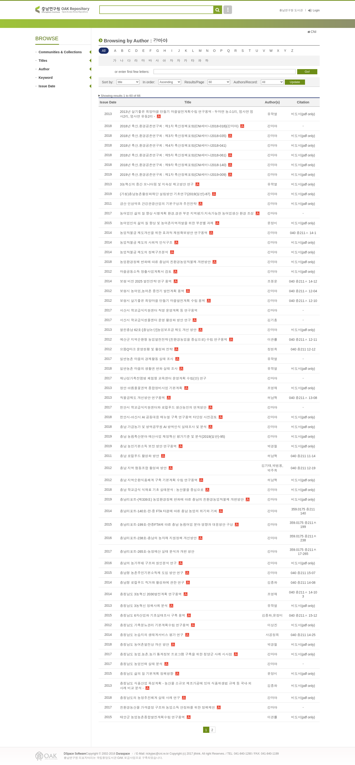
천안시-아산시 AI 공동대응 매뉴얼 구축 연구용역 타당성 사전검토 (168, 417)
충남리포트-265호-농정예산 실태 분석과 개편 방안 (157, 551)
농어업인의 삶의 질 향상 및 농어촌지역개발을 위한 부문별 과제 (167, 223)
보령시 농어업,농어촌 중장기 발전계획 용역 (152, 291)
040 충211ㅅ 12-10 (303, 301)
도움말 (227, 9)
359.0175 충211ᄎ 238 (303, 538)
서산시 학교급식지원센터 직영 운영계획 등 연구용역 (158, 310)
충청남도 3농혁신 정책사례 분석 (144, 606)
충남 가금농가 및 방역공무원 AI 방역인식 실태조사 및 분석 (163, 427)
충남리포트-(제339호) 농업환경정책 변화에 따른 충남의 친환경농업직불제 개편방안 (182, 499)
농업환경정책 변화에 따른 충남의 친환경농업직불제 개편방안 (165, 262)
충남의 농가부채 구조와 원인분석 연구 (148, 563)
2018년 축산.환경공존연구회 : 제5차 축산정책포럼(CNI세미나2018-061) (173, 155)
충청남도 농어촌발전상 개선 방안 (144, 644)
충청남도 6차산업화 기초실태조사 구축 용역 (152, 615)
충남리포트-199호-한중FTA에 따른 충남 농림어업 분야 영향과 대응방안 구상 (176, 524)
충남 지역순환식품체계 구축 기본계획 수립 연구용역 (158, 480)
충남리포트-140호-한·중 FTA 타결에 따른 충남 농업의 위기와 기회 (168, 511)
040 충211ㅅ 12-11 (303, 339)
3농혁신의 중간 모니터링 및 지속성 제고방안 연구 (157, 184)
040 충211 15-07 (303, 573)
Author (44, 69)
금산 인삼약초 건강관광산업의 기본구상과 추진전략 (158, 204)
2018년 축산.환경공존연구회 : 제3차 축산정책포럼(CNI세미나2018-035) (173, 136)
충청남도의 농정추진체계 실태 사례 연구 (150, 698)
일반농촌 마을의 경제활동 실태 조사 (146, 359)
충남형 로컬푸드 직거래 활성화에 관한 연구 (152, 582)
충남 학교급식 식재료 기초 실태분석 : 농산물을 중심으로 (162, 490)
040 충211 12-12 (303, 349)
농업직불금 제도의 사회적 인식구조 (146, 242)
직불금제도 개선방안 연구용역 (142, 398)
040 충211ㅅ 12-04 (303, 291)
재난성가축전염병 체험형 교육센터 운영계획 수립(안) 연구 (163, 378)
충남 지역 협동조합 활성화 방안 (143, 468)
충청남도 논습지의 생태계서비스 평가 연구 (151, 635)
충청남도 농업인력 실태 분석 (141, 664)
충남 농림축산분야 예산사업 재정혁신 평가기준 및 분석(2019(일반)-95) (172, 436)
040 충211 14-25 (303, 635)
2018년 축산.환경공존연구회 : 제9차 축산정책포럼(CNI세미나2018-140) (173, 165)
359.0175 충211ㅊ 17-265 (303, 552)
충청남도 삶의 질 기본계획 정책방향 (146, 674)
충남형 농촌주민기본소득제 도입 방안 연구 (151, 573)
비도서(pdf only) (303, 114)
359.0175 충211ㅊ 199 (303, 525)
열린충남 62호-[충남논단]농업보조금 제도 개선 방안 (158, 330)
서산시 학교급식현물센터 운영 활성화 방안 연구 (155, 320)
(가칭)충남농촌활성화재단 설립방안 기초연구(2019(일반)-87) (165, 194)
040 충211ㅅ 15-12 (303, 615)
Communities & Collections (60, 52)
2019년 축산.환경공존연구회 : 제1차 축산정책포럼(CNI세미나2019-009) (173, 175)
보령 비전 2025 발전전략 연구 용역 (146, 281)
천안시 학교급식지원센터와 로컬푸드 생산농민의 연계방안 (163, 407)
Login (316, 10)
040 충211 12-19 (303, 468)
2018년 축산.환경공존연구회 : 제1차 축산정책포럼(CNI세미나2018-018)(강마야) (179, 126)
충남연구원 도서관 (291, 10)
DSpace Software (75, 753)
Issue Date (47, 86)
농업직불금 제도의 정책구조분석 (144, 252)
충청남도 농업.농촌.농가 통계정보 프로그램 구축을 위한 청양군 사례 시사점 (176, 654)
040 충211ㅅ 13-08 (303, 398)
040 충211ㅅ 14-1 (303, 233)
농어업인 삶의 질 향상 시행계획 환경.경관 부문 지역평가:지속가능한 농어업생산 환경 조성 (187, 213)
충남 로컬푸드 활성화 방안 (139, 456)
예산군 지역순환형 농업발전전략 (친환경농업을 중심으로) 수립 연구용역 (173, 339)
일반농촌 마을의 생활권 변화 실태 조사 (149, 369)
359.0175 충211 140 (303, 511)
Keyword (46, 78)
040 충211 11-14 (303, 456)
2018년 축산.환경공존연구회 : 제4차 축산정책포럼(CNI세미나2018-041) (173, 145)
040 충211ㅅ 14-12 (303, 281)
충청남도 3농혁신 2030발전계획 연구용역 (151, 594)
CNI (313, 32)
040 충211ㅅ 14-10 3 (303, 594)
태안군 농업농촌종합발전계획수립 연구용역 (152, 717)
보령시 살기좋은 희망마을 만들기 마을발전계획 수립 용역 (162, 301)
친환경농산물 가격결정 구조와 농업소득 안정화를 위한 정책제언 (167, 707)
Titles (43, 60)
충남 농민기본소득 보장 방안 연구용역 (148, 446)
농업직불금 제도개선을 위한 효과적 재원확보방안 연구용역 (163, 233)
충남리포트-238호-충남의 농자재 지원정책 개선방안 (158, 538)
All (104, 51)
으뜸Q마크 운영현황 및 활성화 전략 (146, 349)
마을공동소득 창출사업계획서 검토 (146, 272)
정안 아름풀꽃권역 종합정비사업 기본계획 (151, 388)
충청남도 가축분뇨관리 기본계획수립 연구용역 (154, 625)
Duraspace (123, 753)
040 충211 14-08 (303, 582)
